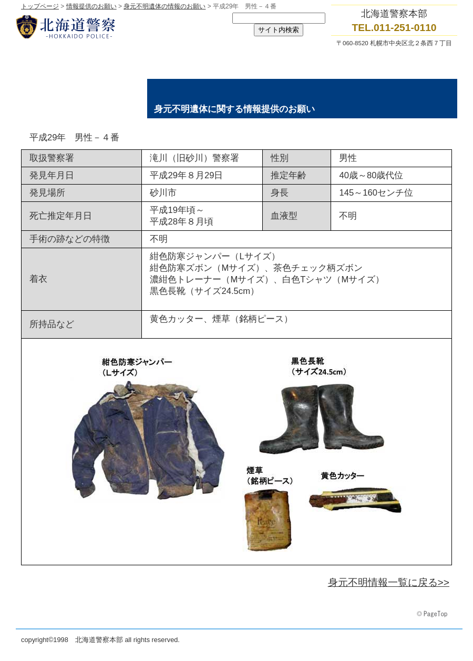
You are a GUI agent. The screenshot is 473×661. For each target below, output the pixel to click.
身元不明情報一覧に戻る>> (388, 582)
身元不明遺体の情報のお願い (164, 6)
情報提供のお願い (91, 6)
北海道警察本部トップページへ (121, 26)
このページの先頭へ (433, 614)
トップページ (40, 6)
